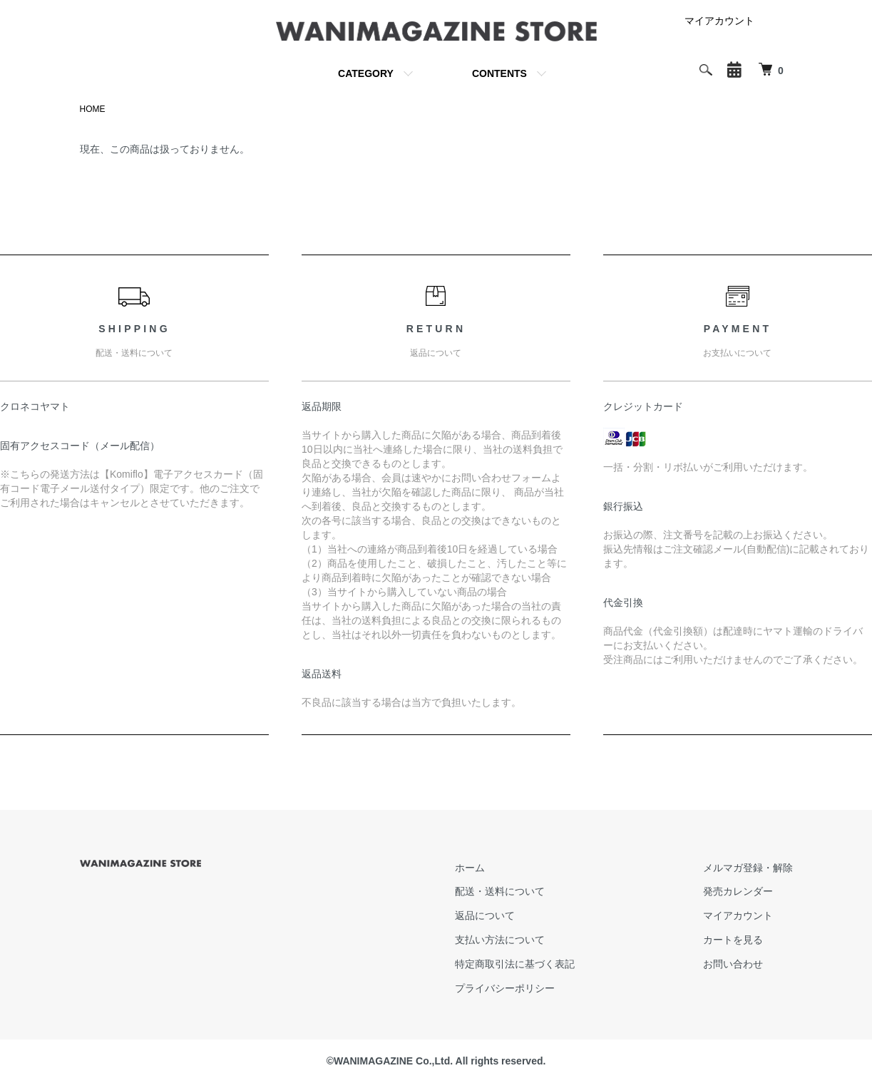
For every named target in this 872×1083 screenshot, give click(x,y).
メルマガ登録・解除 (748, 867)
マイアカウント (719, 20)
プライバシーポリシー (505, 988)
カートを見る (733, 939)
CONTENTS (499, 73)
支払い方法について (500, 939)
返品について (485, 915)
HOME (93, 109)
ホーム (470, 867)
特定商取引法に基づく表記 (515, 964)
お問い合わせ (733, 964)
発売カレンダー (738, 891)
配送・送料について (500, 891)
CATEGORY (366, 73)
